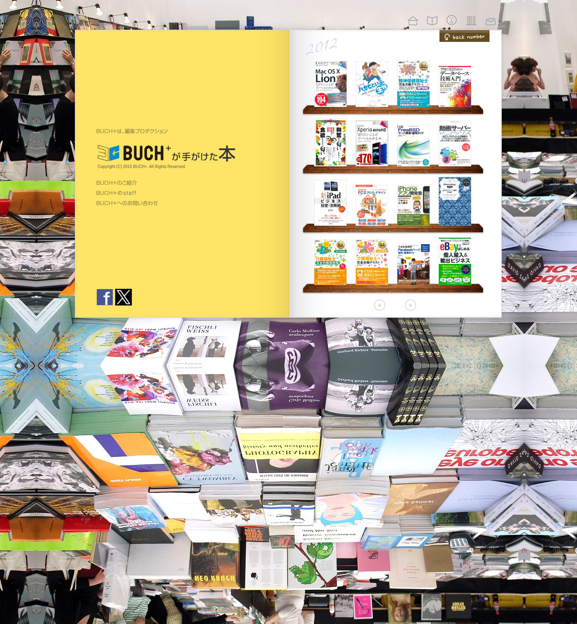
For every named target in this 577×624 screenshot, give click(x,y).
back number (464, 36)
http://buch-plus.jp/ (99, 23)
